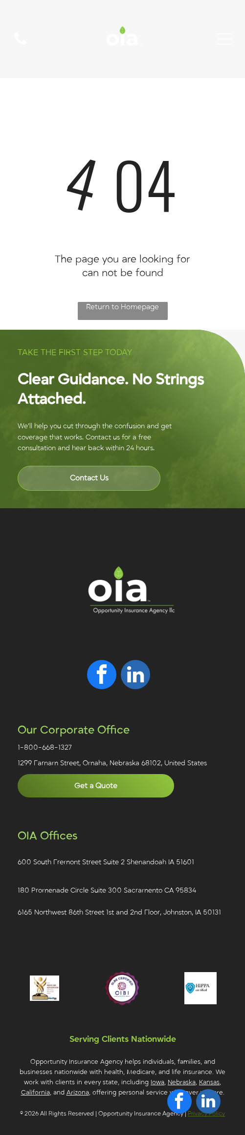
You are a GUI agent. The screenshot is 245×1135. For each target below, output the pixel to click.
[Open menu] (225, 39)
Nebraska (182, 1082)
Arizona (78, 1092)
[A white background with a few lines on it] (20, 44)
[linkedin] (135, 676)
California (35, 1092)
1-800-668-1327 (44, 747)
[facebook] (101, 676)
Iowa (157, 1082)
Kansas (209, 1082)
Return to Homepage (122, 306)
